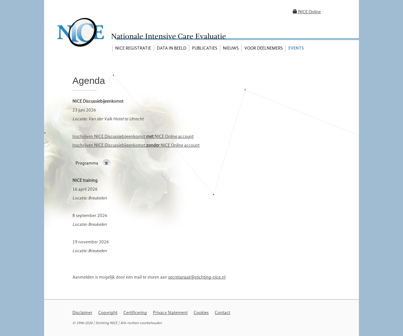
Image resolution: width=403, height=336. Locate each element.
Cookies (201, 312)
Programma (87, 163)
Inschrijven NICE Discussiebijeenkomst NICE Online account (133, 136)
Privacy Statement (170, 312)
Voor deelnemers (263, 48)
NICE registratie (133, 48)
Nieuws (231, 48)
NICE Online (307, 11)
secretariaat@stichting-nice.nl (196, 277)
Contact (222, 312)
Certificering (135, 312)
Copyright (107, 312)
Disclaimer (82, 312)
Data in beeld (171, 48)
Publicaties (204, 48)
